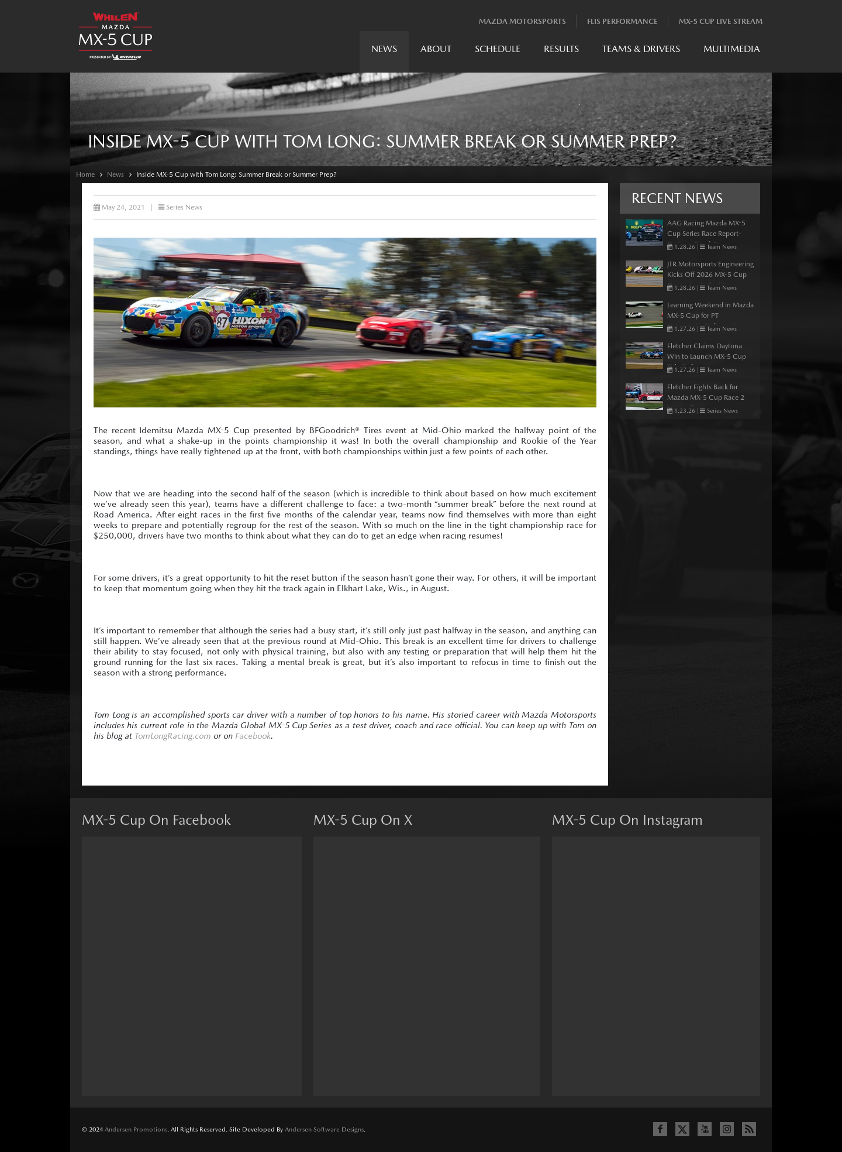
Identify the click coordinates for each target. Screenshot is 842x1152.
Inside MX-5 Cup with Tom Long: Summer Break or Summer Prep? (236, 174)
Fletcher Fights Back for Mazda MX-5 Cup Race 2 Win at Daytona (705, 397)
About (435, 48)
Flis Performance (622, 21)
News (384, 48)
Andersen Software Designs (324, 1129)
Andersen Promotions (136, 1129)
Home (85, 174)
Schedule (497, 48)
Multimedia (731, 48)
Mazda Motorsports (522, 21)
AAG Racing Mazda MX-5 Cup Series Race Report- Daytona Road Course (706, 233)
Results (561, 48)
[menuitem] (384, 52)
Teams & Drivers (641, 48)
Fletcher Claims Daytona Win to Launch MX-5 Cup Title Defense (706, 356)
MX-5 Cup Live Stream (720, 21)
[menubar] (566, 52)
